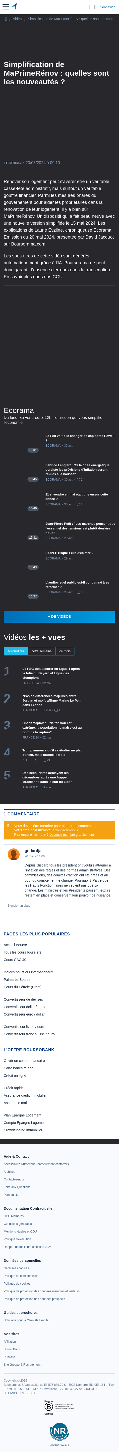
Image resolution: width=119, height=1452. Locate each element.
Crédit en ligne (15, 1076)
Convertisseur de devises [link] (23, 999)
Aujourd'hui (16, 651)
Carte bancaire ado (18, 1068)
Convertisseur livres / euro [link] (24, 1027)
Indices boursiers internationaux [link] (28, 972)
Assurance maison (18, 1103)
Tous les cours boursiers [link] (22, 952)
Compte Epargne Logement (25, 1123)
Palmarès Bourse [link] (17, 980)
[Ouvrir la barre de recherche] (90, 7)
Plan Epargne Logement (22, 1115)
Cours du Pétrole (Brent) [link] (23, 987)
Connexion (107, 7)
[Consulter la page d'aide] (95, 7)
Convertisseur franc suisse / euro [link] (29, 1034)
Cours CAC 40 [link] (15, 960)
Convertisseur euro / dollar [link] (24, 1014)
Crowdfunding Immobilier (23, 1130)
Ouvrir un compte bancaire (24, 1061)
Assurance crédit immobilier (25, 1095)
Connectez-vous (66, 830)
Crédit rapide (14, 1088)
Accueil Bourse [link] (15, 945)
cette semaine (42, 651)
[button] (5, 7)
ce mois (65, 651)
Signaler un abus (19, 905)
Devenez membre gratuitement (72, 834)
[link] (36, 1164)
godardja (33, 851)
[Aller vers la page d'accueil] (14, 6)
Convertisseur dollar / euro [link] (24, 1007)
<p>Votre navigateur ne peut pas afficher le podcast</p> (59, 345)
